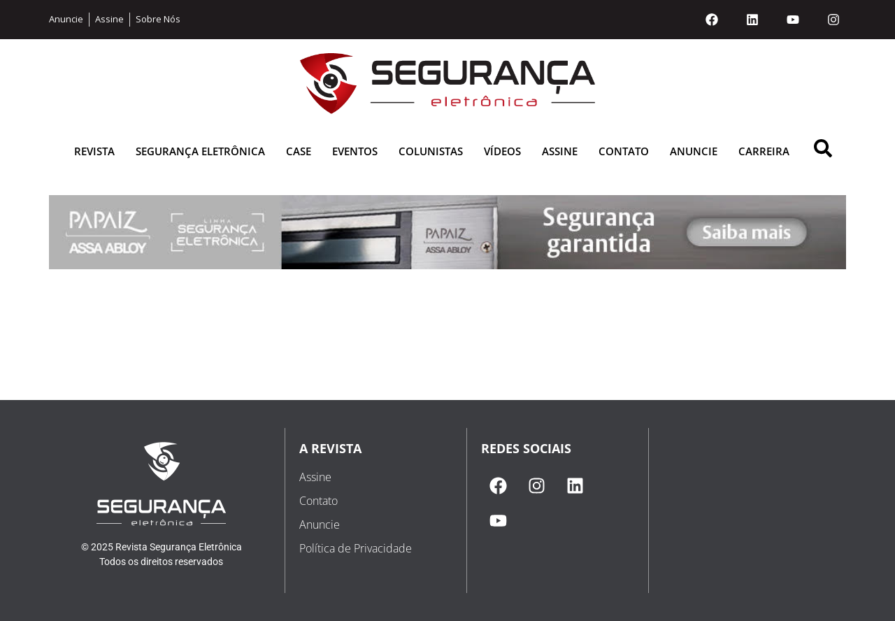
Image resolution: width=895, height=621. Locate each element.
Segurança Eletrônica (200, 151)
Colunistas (431, 151)
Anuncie (693, 151)
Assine (560, 151)
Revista (94, 151)
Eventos (355, 151)
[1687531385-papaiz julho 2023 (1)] (447, 265)
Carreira (763, 151)
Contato (624, 151)
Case (298, 151)
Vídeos (502, 151)
